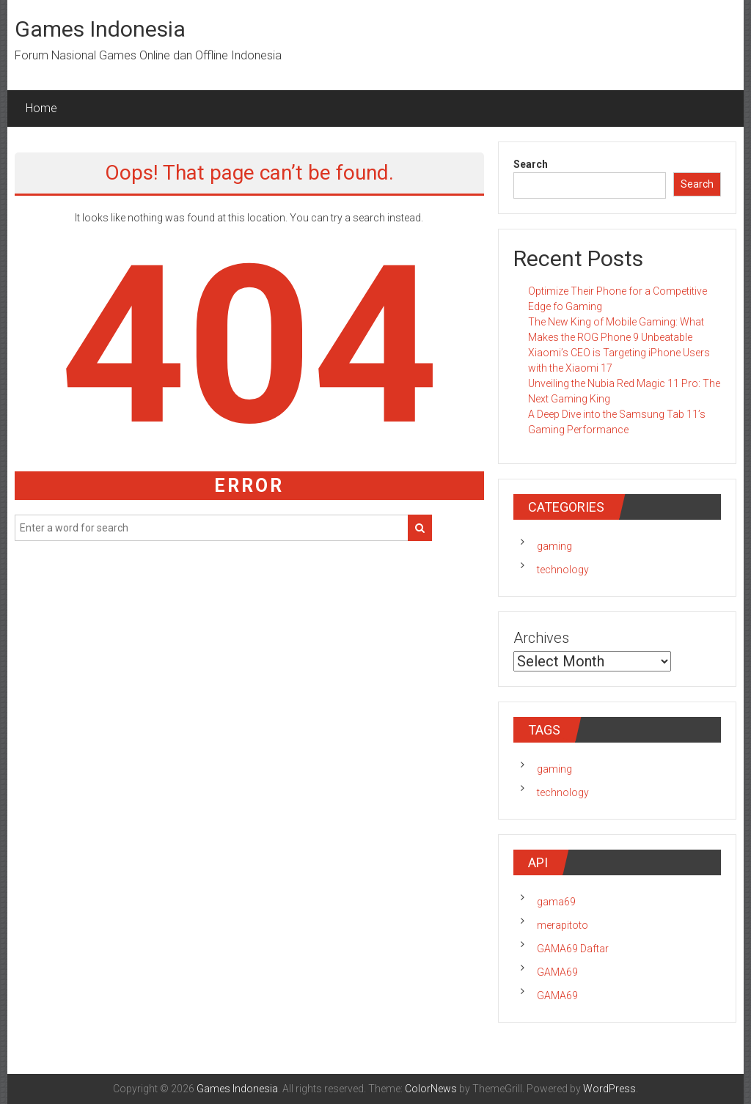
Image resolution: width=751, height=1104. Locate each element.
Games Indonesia (100, 29)
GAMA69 (557, 972)
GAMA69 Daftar (573, 948)
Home (41, 108)
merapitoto (562, 925)
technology (563, 569)
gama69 (556, 902)
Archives (541, 638)
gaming (554, 546)
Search (530, 164)
